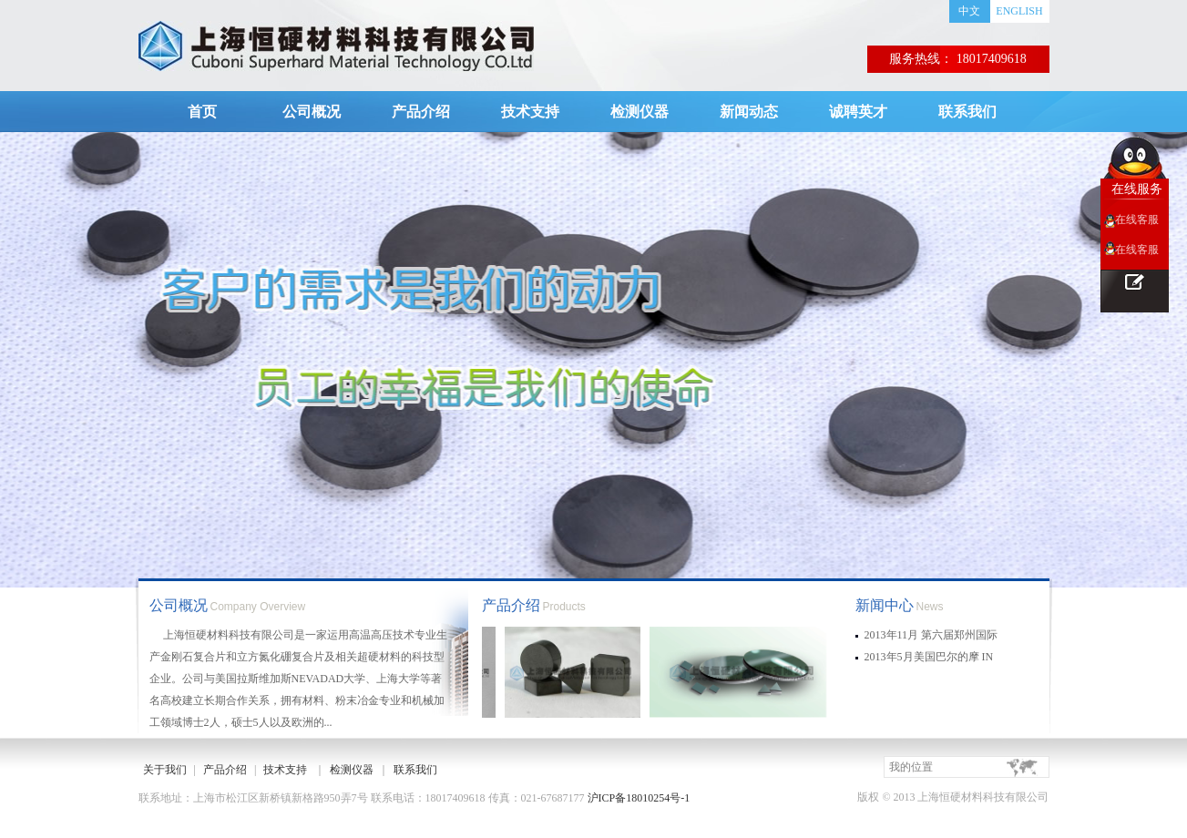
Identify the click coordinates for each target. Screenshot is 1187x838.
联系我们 (967, 111)
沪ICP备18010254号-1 (639, 798)
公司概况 (311, 111)
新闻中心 (884, 605)
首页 (202, 111)
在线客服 (1137, 219)
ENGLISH (1019, 11)
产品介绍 (421, 111)
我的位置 (911, 767)
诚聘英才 (858, 111)
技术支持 (530, 111)
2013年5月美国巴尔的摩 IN (929, 656)
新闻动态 (749, 111)
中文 (969, 11)
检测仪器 (639, 111)
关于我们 (165, 769)
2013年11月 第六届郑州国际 (931, 634)
